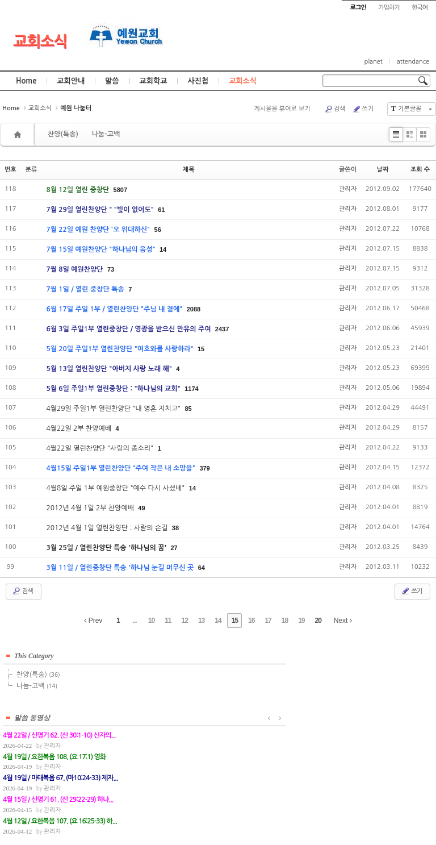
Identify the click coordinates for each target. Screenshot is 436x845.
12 (185, 621)
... (135, 621)
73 (110, 269)
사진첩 (197, 81)
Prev (93, 621)
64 (201, 567)
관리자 (348, 189)
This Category (34, 652)
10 (151, 621)
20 (318, 621)
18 (285, 621)
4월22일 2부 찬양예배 (79, 428)
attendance (413, 62)
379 (204, 468)
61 (161, 209)
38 (175, 528)
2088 (193, 309)
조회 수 (420, 169)
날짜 (383, 169)
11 (168, 621)
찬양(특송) (63, 134)
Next (343, 621)
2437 (222, 329)
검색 (335, 109)
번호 (10, 169)
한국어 (419, 8)
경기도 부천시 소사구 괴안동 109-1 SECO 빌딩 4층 (237, 811)
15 (201, 349)
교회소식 (40, 41)
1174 (191, 388)
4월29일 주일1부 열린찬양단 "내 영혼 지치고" (114, 408)
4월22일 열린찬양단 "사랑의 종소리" (100, 448)
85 (188, 408)
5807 (120, 189)
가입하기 (388, 8)
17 (268, 621)
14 (163, 249)
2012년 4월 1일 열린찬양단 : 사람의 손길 (107, 528)
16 (251, 621)
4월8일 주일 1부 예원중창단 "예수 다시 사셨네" (116, 488)
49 (141, 508)
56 (157, 229)
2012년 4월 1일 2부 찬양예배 (91, 508)
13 (201, 621)
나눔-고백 (106, 134)
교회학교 (153, 81)
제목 (189, 169)
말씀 (112, 81)
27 (173, 547)
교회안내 (71, 81)
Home (26, 81)
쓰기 (363, 109)
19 (301, 621)
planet (373, 62)
